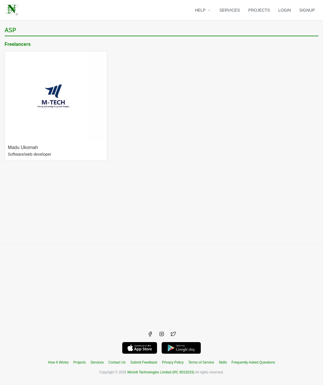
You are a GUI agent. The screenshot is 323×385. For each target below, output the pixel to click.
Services (97, 362)
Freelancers (18, 44)
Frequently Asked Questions (253, 362)
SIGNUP (307, 10)
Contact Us (116, 362)
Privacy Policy (173, 362)
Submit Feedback (143, 362)
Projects (79, 362)
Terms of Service (201, 362)
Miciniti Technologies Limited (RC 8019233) (160, 372)
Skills (223, 362)
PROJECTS (259, 10)
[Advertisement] (161, 284)
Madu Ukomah (23, 147)
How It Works (58, 362)
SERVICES (230, 10)
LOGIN (284, 10)
